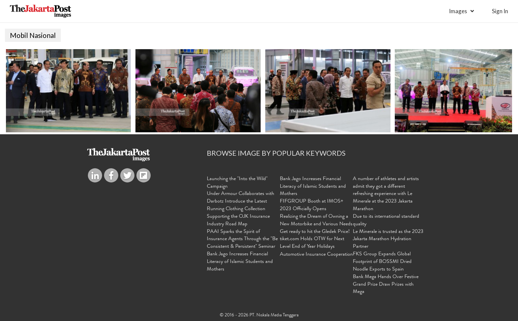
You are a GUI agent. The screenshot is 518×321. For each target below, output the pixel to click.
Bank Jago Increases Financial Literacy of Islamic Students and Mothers (240, 262)
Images (458, 11)
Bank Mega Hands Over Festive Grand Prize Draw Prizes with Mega (386, 284)
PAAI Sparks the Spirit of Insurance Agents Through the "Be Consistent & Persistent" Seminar (242, 239)
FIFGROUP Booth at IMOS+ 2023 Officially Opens (311, 205)
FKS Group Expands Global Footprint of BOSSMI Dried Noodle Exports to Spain (382, 262)
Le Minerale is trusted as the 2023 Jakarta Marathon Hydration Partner (388, 239)
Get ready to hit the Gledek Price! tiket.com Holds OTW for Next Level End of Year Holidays (315, 239)
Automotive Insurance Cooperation (316, 254)
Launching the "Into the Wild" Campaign (237, 183)
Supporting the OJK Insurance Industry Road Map (238, 220)
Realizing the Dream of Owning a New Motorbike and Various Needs (316, 220)
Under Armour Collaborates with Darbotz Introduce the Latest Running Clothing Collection (240, 201)
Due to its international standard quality (386, 220)
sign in (500, 11)
